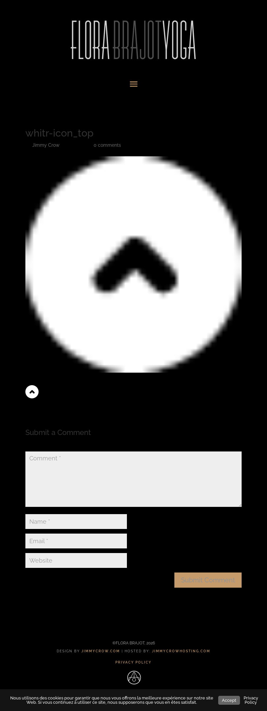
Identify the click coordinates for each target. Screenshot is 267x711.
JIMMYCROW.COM (100, 651)
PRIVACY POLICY (133, 662)
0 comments (107, 145)
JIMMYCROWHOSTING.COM (181, 651)
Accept (229, 700)
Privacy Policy (251, 700)
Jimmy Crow (46, 145)
